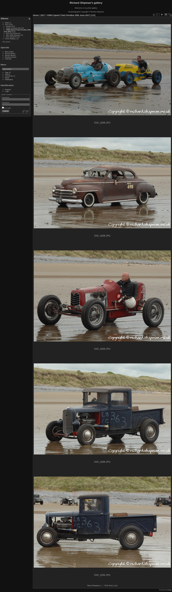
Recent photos (10, 53)
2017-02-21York (11, 33)
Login (7, 91)
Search (7, 74)
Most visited (9, 52)
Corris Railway (10, 38)
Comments (9, 76)
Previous (95, 586)
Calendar (8, 59)
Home (36, 15)
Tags (6, 72)
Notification (9, 79)
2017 (7, 24)
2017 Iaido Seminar (13, 35)
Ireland (8, 26)
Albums (4, 18)
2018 (7, 23)
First (89, 586)
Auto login (6, 108)
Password (5, 102)
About (7, 78)
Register (8, 89)
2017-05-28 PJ (11, 37)
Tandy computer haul (13, 28)
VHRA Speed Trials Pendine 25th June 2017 (68, 15)
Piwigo (169, 590)
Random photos (10, 57)
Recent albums (10, 55)
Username (5, 97)
